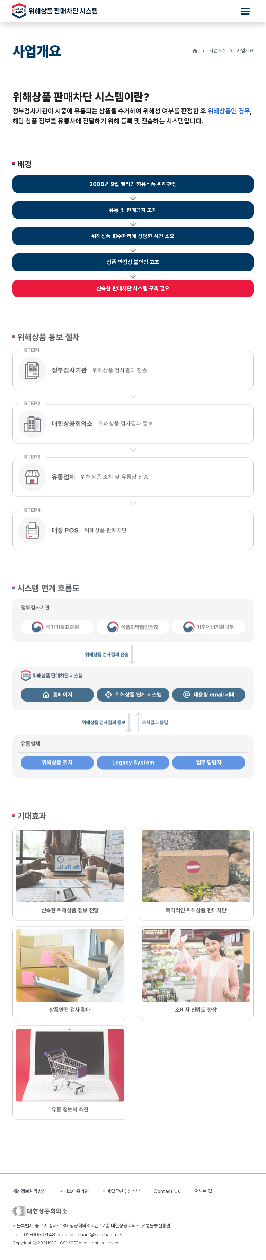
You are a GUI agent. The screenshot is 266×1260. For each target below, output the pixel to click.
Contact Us (167, 1191)
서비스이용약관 (74, 1191)
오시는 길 (203, 1191)
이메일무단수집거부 (121, 1191)
